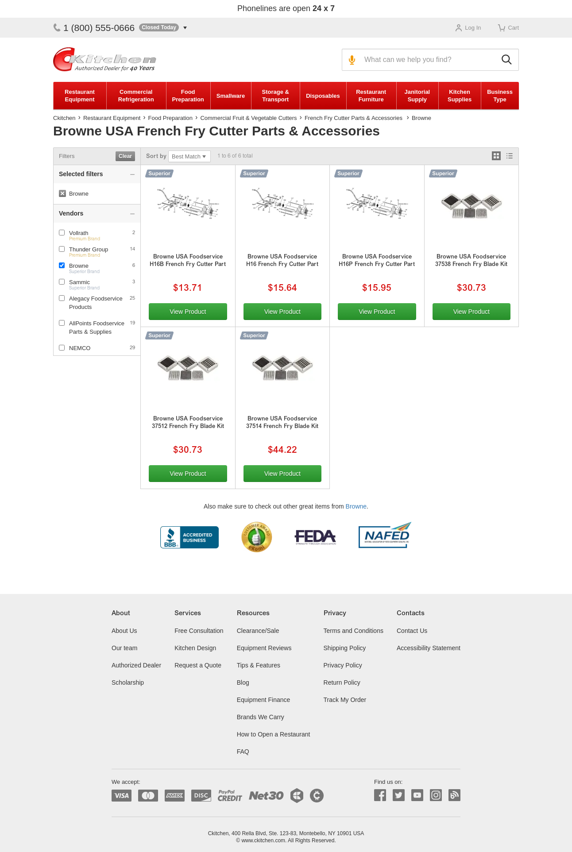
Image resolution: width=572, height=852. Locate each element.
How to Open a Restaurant (273, 734)
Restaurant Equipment (80, 96)
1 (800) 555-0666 (94, 27)
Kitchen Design (195, 648)
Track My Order (345, 699)
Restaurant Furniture (371, 96)
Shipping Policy (345, 648)
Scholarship (128, 682)
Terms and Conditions (353, 630)
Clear (125, 156)
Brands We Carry (260, 717)
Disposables (323, 96)
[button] (163, 27)
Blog (243, 682)
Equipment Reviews (264, 648)
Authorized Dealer (136, 665)
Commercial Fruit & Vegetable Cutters (248, 118)
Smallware (230, 96)
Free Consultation (199, 630)
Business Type (500, 96)
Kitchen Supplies (460, 96)
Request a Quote (197, 665)
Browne (79, 265)
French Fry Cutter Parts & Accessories (353, 118)
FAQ (243, 751)
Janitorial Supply (417, 96)
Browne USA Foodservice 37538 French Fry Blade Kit (471, 261)
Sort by (156, 157)
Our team (124, 648)
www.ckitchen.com (263, 840)
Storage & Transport (275, 96)
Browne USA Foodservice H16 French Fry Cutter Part (282, 261)
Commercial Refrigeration (136, 96)
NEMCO (79, 348)
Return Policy (342, 682)
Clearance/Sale (258, 630)
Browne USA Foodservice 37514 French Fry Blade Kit (282, 423)
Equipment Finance (263, 699)
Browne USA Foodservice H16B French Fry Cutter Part (188, 261)
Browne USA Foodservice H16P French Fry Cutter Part (377, 261)
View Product (188, 311)
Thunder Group (88, 249)
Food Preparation (188, 96)
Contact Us (412, 630)
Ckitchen (64, 118)
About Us (124, 630)
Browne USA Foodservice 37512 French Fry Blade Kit (188, 423)
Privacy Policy (343, 665)
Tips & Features (258, 665)
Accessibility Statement (428, 648)
